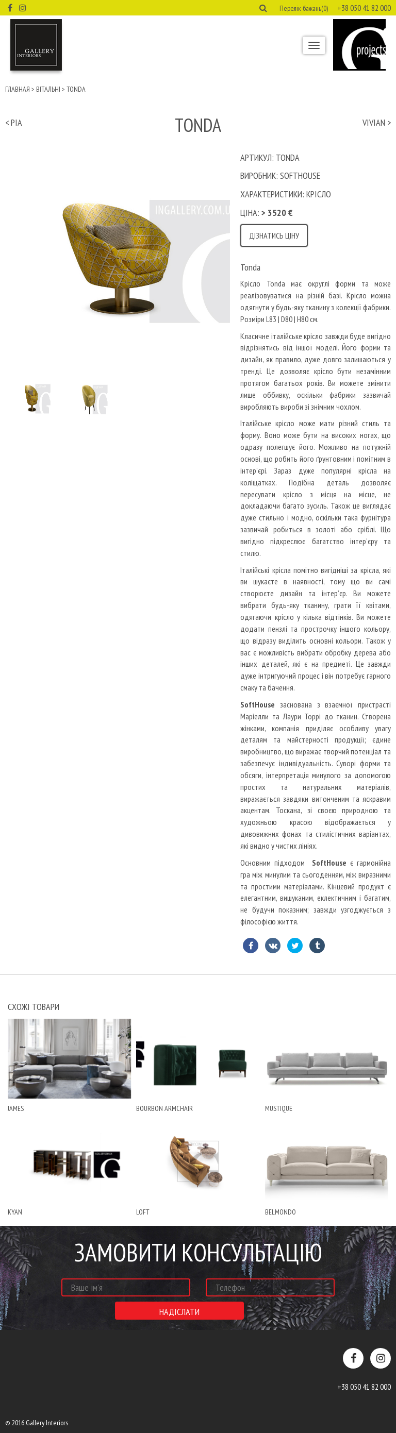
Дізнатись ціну (274, 235)
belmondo (280, 1212)
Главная (17, 89)
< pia (13, 122)
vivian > (376, 122)
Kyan (15, 1212)
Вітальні (48, 89)
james (16, 1108)
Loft (143, 1212)
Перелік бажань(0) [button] (303, 8)
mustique (278, 1108)
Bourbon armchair (164, 1108)
